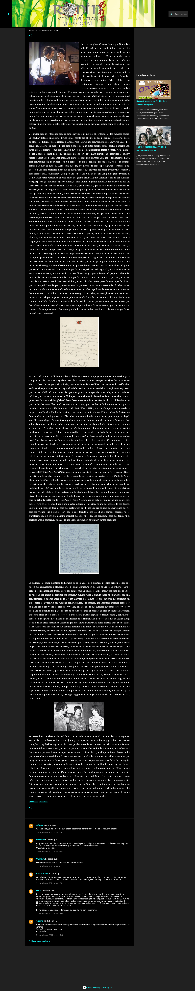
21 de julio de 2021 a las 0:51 (49, 866)
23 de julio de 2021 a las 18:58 (49, 914)
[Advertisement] (79, 964)
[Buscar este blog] (175, 14)
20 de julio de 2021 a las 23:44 (49, 852)
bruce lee (33, 802)
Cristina (39, 921)
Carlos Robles (42, 873)
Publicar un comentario (39, 941)
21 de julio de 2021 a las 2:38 (49, 883)
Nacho (39, 890)
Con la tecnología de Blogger (97, 987)
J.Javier (39, 825)
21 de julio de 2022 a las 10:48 (49, 935)
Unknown (40, 840)
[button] (30, 35)
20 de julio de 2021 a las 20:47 (49, 832)
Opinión (43, 802)
